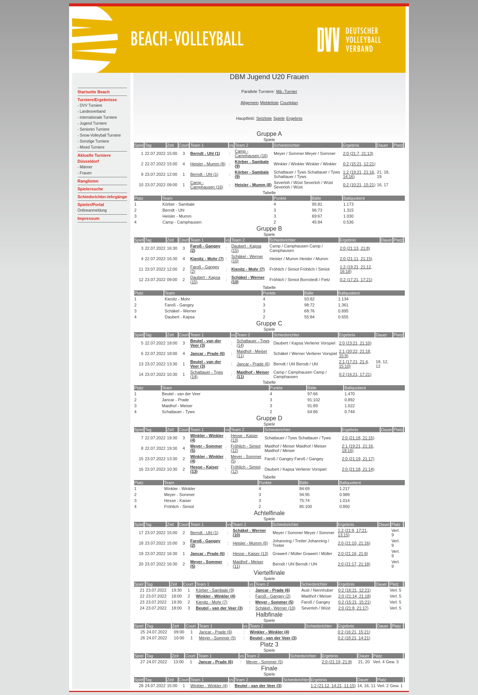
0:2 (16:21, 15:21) (354, 632)
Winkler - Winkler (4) (216, 596)
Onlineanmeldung (92, 210)
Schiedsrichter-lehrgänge (102, 196)
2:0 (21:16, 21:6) (353, 553)
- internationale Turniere (97, 117)
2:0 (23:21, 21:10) (355, 343)
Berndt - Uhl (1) (205, 153)
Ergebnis (294, 118)
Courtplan (289, 102)
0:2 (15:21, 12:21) (359, 164)
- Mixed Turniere (91, 147)
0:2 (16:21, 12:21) (354, 590)
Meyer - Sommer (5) (274, 602)
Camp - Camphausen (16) (251, 153)
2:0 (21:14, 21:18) (354, 596)
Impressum (89, 218)
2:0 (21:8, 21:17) (353, 608)
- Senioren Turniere (94, 129)
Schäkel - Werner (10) (275, 608)
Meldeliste (269, 102)
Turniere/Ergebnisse (97, 99)
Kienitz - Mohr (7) (206, 258)
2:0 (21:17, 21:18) (354, 564)
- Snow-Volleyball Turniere (99, 135)
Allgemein (249, 102)
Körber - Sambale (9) (215, 590)
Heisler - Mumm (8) (207, 164)
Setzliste (264, 118)
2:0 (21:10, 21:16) (354, 543)
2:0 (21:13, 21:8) (355, 248)
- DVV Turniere (90, 105)
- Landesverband (92, 111)
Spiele (279, 118)
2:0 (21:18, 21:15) (358, 438)
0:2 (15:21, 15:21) (354, 602)
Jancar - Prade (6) (207, 353)
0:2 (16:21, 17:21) (355, 374)
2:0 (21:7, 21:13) (358, 153)
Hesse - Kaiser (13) (250, 553)
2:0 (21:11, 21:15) (356, 258)
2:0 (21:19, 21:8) (337, 662)
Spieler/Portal (91, 204)
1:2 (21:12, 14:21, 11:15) (333, 685)
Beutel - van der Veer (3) (219, 608)
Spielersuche (90, 189)
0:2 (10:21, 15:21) (359, 185)
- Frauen (85, 173)
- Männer (85, 167)
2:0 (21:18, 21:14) (358, 469)
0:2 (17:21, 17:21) (356, 279)
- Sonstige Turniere (93, 141)
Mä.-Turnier (286, 91)
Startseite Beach (94, 92)
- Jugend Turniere (92, 123)
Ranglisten (88, 181)
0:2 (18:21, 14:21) (354, 638)
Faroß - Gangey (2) (273, 596)
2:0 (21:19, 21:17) (358, 458)
